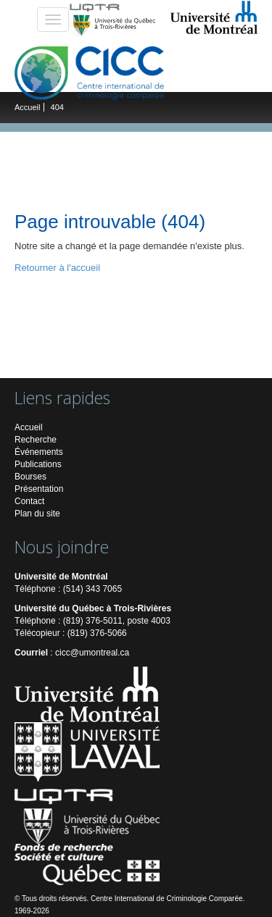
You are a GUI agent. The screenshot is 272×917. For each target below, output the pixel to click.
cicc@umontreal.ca (92, 653)
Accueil (27, 107)
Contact (29, 501)
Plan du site (37, 513)
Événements (39, 452)
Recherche (36, 440)
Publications (38, 464)
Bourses (30, 477)
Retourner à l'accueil (57, 267)
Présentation (39, 489)
